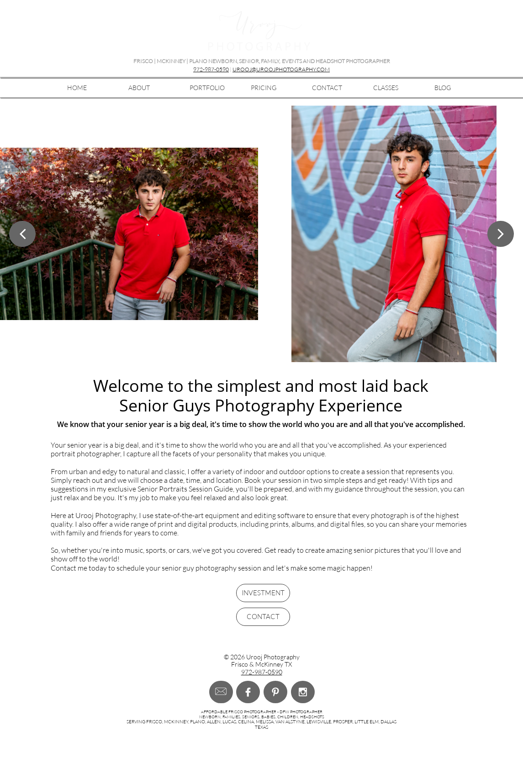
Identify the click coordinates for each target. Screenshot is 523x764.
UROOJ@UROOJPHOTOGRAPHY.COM (281, 69)
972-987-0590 (211, 69)
